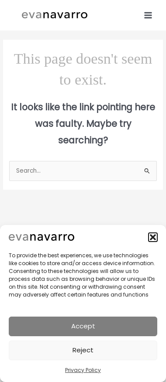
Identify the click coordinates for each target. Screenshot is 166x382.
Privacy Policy (83, 370)
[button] (153, 237)
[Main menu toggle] (148, 15)
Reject (83, 350)
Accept (83, 326)
